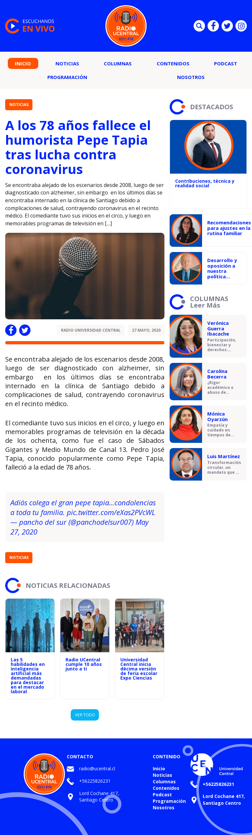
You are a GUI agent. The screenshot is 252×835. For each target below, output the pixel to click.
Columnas (118, 63)
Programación (67, 77)
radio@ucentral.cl (97, 768)
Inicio (23, 63)
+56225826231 (95, 781)
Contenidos (173, 63)
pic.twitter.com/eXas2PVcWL (111, 512)
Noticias (67, 63)
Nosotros (191, 77)
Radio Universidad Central (91, 330)
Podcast (225, 63)
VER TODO (85, 715)
